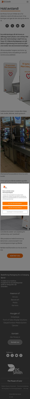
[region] (15, 199)
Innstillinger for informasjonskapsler (15, 211)
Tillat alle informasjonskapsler (15, 207)
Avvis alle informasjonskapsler (15, 203)
